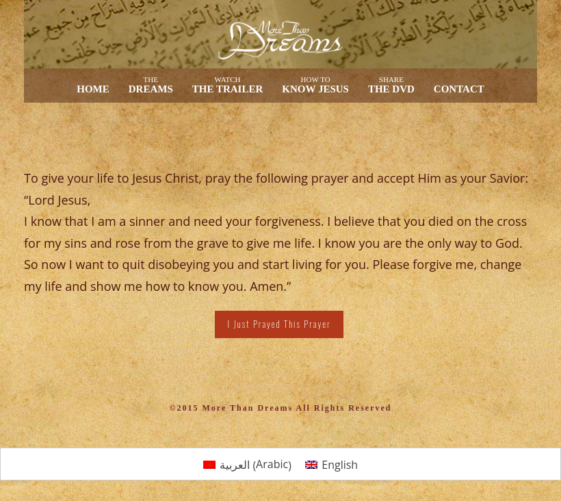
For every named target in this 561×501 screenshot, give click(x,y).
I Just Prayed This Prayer (278, 324)
